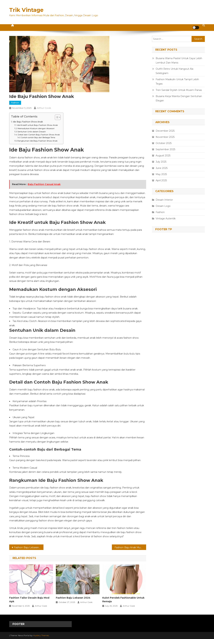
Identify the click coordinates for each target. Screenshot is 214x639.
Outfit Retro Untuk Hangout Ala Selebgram (174, 71)
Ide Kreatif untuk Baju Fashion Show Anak (37, 125)
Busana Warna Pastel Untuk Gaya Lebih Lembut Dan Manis (179, 60)
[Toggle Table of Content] (56, 117)
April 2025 (161, 180)
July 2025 (161, 161)
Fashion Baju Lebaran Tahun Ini (28, 547)
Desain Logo (163, 205)
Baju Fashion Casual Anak (44, 184)
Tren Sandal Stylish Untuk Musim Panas (179, 90)
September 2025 (165, 149)
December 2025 (165, 130)
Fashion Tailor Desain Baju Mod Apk (29, 599)
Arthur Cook (44, 107)
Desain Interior (164, 199)
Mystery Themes (41, 635)
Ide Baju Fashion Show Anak (28, 121)
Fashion (15, 102)
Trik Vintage (26, 10)
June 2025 (162, 168)
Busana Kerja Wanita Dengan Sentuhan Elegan (179, 98)
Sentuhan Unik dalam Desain (31, 131)
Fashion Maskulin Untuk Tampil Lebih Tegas (177, 81)
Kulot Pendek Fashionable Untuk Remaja (123, 599)
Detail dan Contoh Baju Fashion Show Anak (39, 134)
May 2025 (161, 174)
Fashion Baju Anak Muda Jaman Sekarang (130, 547)
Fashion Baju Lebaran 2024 (73, 597)
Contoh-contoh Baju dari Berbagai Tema (38, 137)
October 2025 (164, 143)
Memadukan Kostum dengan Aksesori (36, 128)
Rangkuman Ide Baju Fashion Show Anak (37, 141)
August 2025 (163, 155)
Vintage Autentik (166, 218)
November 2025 (165, 136)
